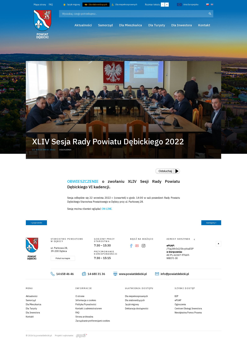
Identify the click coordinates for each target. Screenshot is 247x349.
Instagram (143, 246)
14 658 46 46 (65, 274)
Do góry (218, 243)
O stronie (79, 296)
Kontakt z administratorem (88, 308)
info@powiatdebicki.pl (175, 274)
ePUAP (178, 300)
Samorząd (31, 300)
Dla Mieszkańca (33, 304)
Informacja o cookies (85, 300)
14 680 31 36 (96, 274)
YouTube (137, 246)
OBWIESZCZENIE (83, 181)
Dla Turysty (31, 308)
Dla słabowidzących (98, 4)
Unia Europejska (190, 4)
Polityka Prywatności (85, 304)
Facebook (131, 246)
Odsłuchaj (165, 171)
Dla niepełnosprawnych (126, 4)
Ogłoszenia (180, 304)
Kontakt (30, 316)
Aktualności (31, 296)
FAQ (51, 4)
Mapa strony (40, 4)
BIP (176, 296)
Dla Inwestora (33, 312)
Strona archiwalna (84, 316)
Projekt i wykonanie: (71, 335)
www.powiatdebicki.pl (133, 274)
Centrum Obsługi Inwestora (188, 308)
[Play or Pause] (177, 171)
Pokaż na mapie (63, 258)
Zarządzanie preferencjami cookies (92, 320)
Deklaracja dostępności (136, 308)
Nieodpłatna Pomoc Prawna (188, 312)
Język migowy (73, 4)
